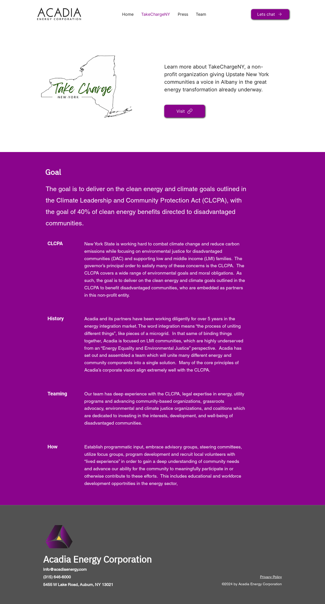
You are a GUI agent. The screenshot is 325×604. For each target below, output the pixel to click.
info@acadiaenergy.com (65, 569)
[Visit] (184, 111)
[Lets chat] (270, 14)
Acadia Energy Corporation (97, 559)
